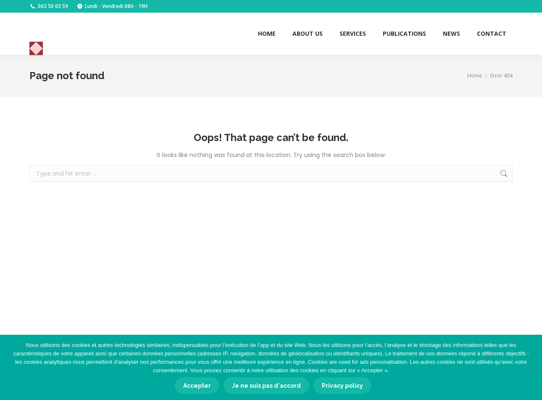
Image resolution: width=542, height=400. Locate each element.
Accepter (197, 385)
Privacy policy (342, 385)
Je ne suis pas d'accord (266, 385)
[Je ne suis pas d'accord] (531, 367)
